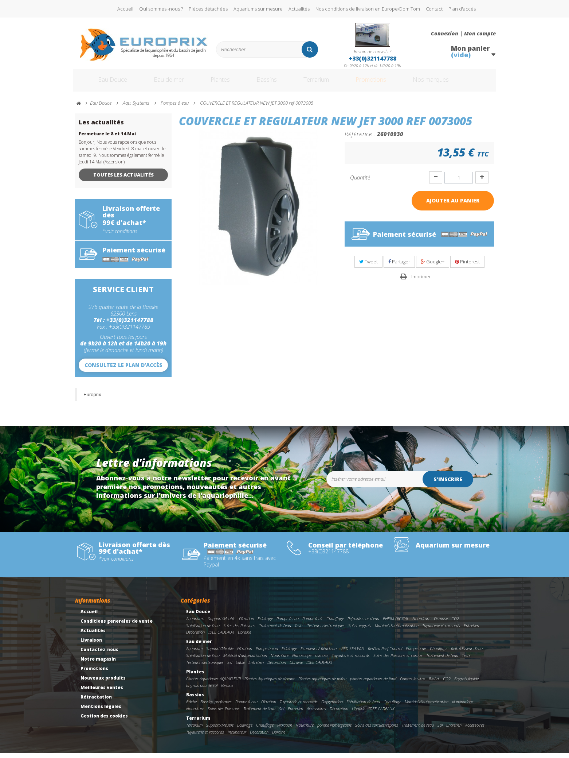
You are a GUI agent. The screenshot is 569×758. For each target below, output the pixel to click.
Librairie (244, 637)
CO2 (455, 623)
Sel (229, 667)
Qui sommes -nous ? (161, 8)
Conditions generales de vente (117, 626)
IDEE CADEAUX (221, 637)
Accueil (125, 8)
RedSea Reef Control (385, 654)
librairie (227, 690)
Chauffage (335, 623)
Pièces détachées (208, 8)
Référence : (360, 139)
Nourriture (421, 623)
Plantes (219, 83)
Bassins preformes (216, 707)
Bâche (191, 707)
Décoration (195, 637)
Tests (299, 630)
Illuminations (463, 707)
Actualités (299, 8)
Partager (399, 267)
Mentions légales (101, 712)
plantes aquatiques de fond (373, 684)
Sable (240, 667)
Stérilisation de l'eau (203, 630)
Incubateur (237, 737)
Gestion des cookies (104, 721)
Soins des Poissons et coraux (398, 661)
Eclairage (265, 623)
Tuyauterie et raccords (441, 630)
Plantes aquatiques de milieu (322, 684)
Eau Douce (102, 83)
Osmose (441, 623)
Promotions (386, 83)
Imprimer (421, 281)
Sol (281, 714)
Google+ (432, 267)
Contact (434, 8)
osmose (321, 661)
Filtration (246, 623)
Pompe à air (312, 623)
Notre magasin (98, 664)
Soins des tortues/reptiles (376, 730)
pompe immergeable (334, 730)
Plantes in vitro (412, 684)
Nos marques (453, 83)
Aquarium (194, 654)
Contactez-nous (99, 655)
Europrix (92, 399)
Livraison (91, 645)
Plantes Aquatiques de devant (269, 684)
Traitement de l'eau (275, 630)
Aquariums (195, 623)
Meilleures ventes (102, 693)
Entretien (471, 630)
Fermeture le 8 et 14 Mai (107, 139)
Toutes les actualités (123, 180)
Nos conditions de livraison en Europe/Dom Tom (367, 8)
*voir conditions (119, 236)
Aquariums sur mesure (258, 8)
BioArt (434, 684)
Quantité (360, 182)
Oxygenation (332, 707)
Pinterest (467, 267)
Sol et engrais (359, 630)
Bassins (270, 83)
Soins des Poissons (239, 630)
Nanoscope (301, 661)
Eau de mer (163, 83)
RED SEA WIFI (352, 654)
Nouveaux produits (103, 683)
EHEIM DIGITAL (396, 623)
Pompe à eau (287, 623)
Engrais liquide (466, 684)
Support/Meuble (221, 623)
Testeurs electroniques (326, 630)
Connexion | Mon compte (463, 33)
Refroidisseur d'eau (363, 623)
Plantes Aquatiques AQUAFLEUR (213, 684)
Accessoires (316, 714)
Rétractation (96, 702)
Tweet (368, 267)
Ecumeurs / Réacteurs (319, 654)
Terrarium (324, 83)
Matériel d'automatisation (397, 630)
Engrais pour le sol (201, 690)
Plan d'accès (462, 8)
